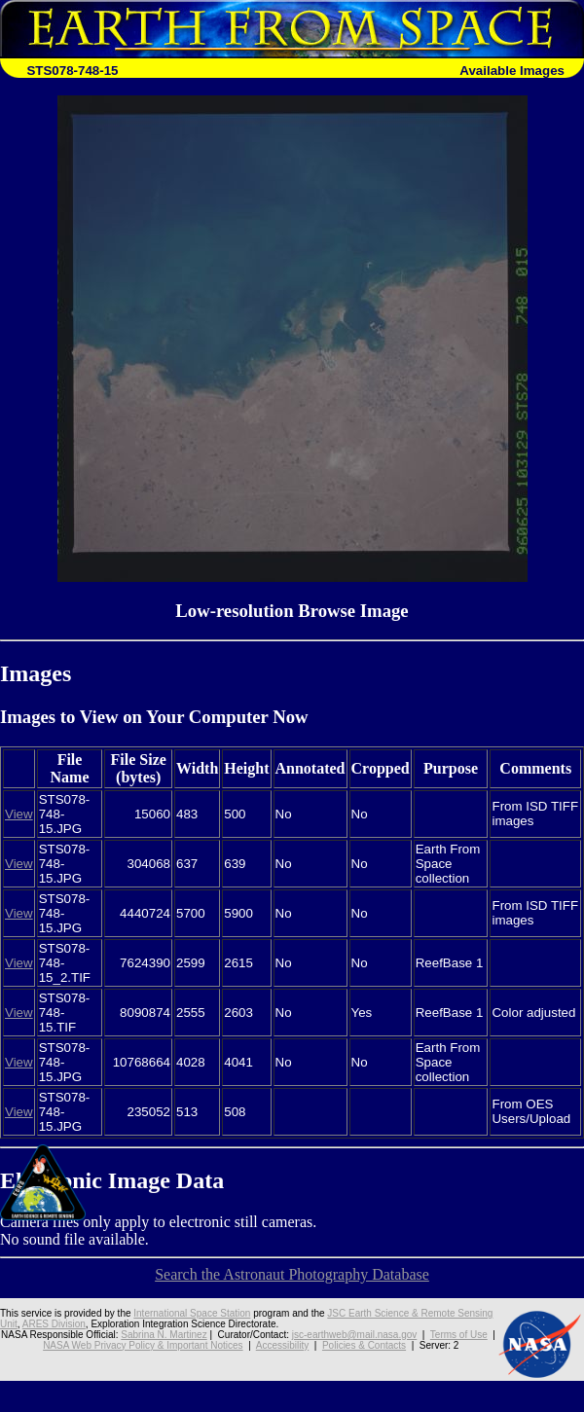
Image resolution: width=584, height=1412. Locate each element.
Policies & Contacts (364, 1345)
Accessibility (282, 1345)
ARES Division (54, 1324)
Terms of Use (459, 1334)
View (19, 814)
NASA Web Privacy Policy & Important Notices (142, 1345)
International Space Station (191, 1313)
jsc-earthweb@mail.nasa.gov (355, 1334)
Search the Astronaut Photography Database (292, 1274)
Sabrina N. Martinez (163, 1334)
